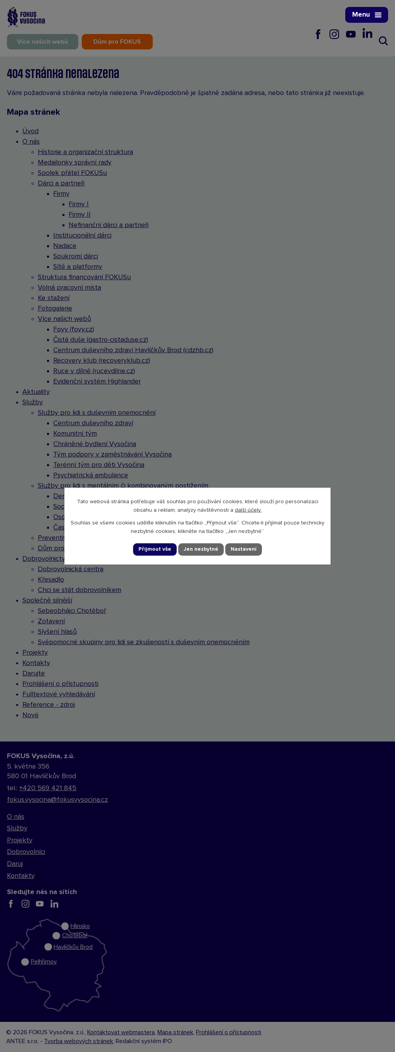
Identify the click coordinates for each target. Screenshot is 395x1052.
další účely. (248, 510)
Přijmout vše (155, 549)
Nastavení (244, 549)
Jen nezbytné (201, 549)
